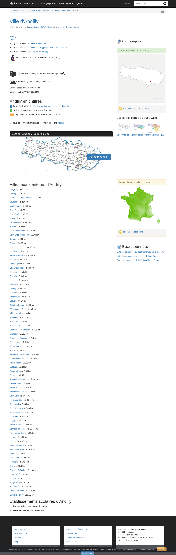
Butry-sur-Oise (16, 482)
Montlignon (15, 193)
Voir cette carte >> (99, 157)
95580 (13, 39)
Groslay (13, 243)
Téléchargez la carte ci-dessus (134, 108)
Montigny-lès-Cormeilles (20, 330)
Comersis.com (20, 529)
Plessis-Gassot (16, 387)
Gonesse (14, 474)
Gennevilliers (15, 371)
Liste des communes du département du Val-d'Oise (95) (140, 252)
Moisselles (14, 284)
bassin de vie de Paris (37, 52)
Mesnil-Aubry (15, 383)
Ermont (13, 226)
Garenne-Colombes (18, 470)
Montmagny (15, 264)
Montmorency (16, 206)
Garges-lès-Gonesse (19, 338)
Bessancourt (15, 326)
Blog (16, 542)
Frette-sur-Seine (17, 400)
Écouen (13, 301)
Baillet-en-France (17, 305)
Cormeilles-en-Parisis (19, 359)
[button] (48, 3)
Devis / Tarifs (71, 542)
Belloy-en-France (17, 449)
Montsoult (14, 334)
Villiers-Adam (15, 363)
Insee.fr (62, 123)
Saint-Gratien (15, 214)
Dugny (13, 420)
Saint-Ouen (15, 458)
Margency (14, 189)
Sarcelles (14, 280)
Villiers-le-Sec (16, 425)
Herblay (13, 437)
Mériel (12, 454)
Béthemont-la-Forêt (18, 309)
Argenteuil (14, 317)
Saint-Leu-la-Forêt (18, 247)
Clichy (12, 466)
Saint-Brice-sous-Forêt (19, 235)
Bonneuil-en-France (18, 429)
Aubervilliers (15, 487)
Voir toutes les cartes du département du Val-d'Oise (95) (141, 135)
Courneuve (15, 478)
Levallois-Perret (17, 495)
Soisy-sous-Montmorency (21, 198)
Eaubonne (14, 202)
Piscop (13, 218)
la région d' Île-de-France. (69, 27)
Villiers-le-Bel (15, 313)
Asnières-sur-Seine (18, 433)
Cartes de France (19, 11)
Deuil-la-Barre (16, 222)
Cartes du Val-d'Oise (61, 11)
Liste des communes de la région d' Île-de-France (138, 256)
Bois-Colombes (16, 408)
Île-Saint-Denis (16, 346)
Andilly (13, 36)
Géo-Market (19, 537)
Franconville (15, 272)
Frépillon (14, 375)
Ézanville (14, 276)
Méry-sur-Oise (16, 445)
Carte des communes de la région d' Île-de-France (138, 260)
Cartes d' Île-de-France (39, 11)
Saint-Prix (14, 210)
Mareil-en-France (17, 491)
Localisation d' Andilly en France (134, 182)
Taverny (13, 288)
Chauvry (13, 293)
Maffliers (13, 367)
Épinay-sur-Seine (17, 268)
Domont (13, 239)
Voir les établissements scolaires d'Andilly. (52, 106)
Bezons (13, 441)
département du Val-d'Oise (40, 27)
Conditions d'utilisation (75, 537)
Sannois (13, 260)
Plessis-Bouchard (17, 255)
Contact (121, 544)
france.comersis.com (23, 4)
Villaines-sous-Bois (18, 392)
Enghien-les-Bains (18, 231)
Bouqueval (14, 404)
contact (127, 3)
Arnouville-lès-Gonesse (20, 379)
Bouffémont (15, 251)
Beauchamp (15, 342)
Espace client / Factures (76, 529)
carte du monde (20, 533)
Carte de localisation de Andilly (134, 50)
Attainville (14, 321)
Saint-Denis (15, 396)
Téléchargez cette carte (131, 232)
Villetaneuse (15, 297)
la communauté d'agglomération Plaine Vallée (46, 48)
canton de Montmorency (38, 43)
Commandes (71, 533)
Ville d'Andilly (24, 21)
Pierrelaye (14, 462)
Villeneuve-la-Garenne (19, 354)
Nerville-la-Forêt (17, 412)
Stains (13, 350)
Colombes (14, 416)
